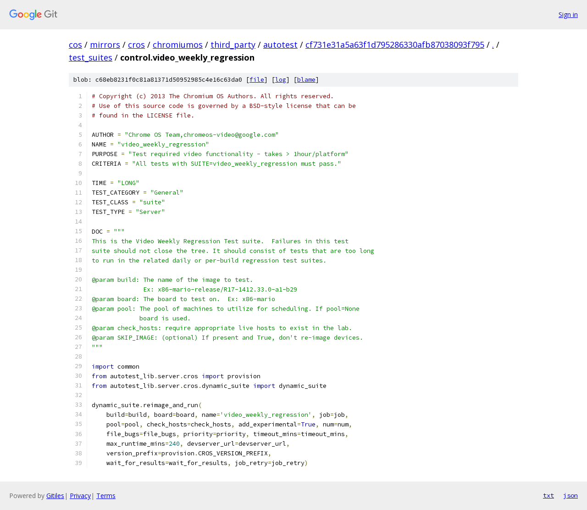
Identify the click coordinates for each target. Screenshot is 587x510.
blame (306, 80)
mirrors (105, 44)
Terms (106, 495)
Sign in (568, 14)
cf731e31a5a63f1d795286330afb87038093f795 (394, 44)
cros (136, 44)
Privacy (80, 495)
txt (548, 495)
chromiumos (178, 44)
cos (75, 44)
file (256, 80)
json (570, 495)
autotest (280, 44)
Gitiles (55, 495)
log (280, 80)
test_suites (90, 57)
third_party (232, 44)
